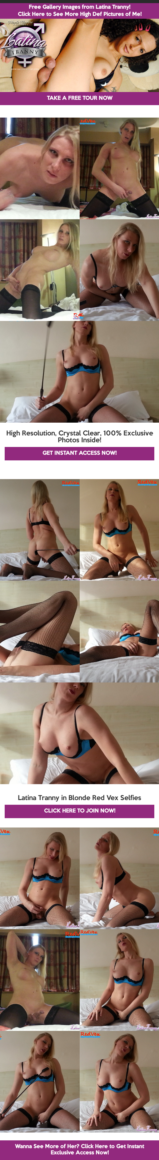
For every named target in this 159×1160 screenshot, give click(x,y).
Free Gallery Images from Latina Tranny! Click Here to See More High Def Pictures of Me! (80, 11)
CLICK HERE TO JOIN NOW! (79, 811)
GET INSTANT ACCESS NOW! (79, 453)
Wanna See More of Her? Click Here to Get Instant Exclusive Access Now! (79, 1149)
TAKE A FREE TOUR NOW (79, 98)
